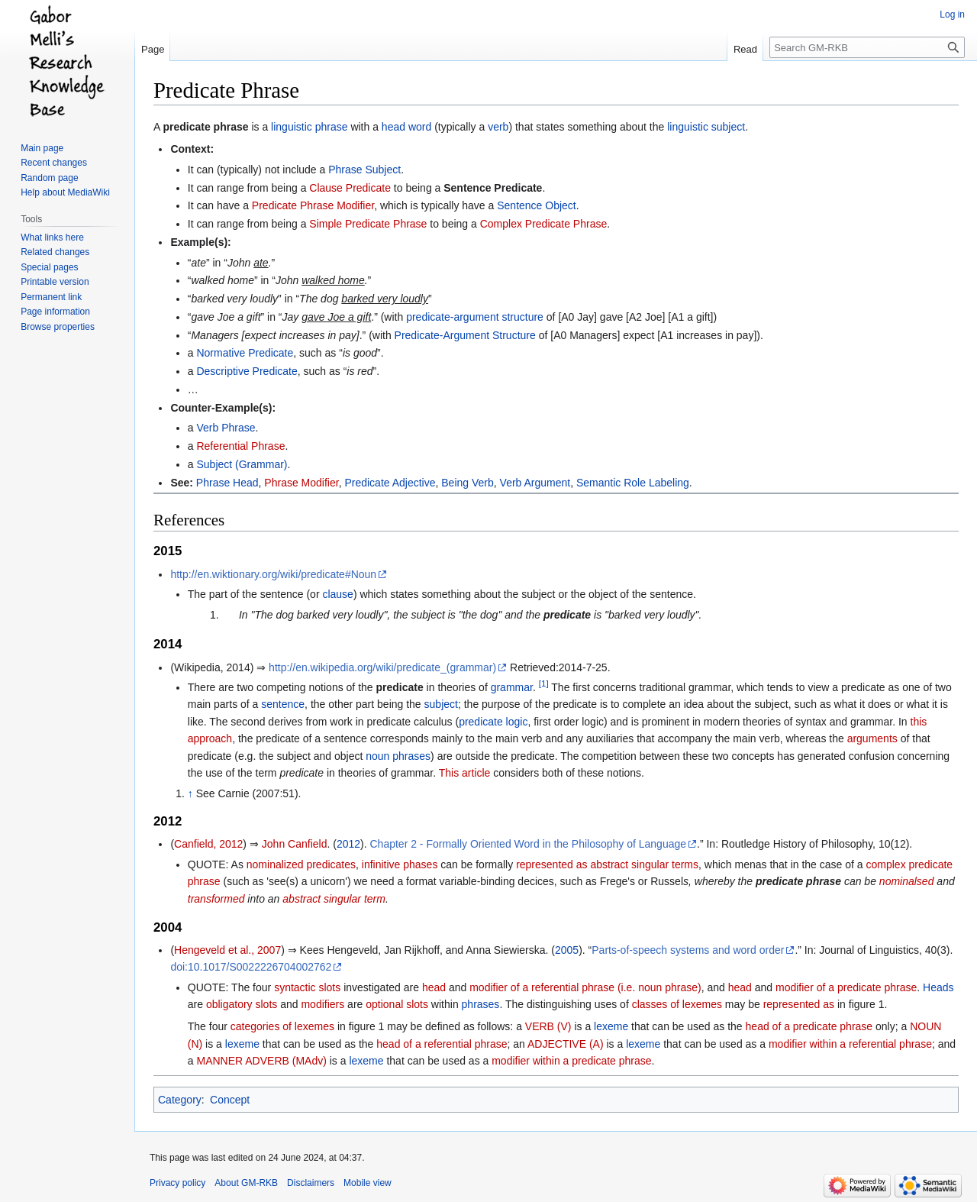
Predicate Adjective (389, 483)
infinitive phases (400, 864)
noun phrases (398, 756)
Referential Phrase (240, 446)
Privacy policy (177, 1183)
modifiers (322, 1004)
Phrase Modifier (301, 483)
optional (384, 1004)
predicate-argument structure (474, 317)
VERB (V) (548, 1026)
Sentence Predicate (492, 188)
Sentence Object (536, 205)
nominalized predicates (301, 864)
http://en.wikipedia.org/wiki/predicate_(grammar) (382, 667)
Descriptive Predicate (246, 371)
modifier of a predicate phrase (846, 987)
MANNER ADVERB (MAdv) (261, 1061)
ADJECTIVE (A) (565, 1044)
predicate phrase (205, 127)
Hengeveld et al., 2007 (227, 950)
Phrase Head (227, 483)
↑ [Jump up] (190, 793)
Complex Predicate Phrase (544, 224)
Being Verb (467, 483)
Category (180, 1100)
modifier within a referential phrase (850, 1044)
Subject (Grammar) (241, 464)
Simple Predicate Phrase (368, 224)
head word (406, 127)
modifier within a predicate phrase (571, 1061)
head (434, 987)
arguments (872, 738)
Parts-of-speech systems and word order (688, 950)
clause (337, 594)
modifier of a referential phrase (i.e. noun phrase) (585, 987)
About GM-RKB (246, 1183)
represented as (551, 864)
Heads (938, 987)
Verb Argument (535, 483)
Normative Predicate (244, 353)
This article (465, 773)
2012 (348, 844)
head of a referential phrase (441, 1044)
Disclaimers (310, 1183)
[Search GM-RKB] (867, 47)
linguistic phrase (309, 127)
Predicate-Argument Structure (465, 335)
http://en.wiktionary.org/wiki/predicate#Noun (273, 574)
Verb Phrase (225, 428)
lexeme (611, 1026)
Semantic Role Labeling (632, 483)
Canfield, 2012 (208, 844)
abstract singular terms (644, 864)
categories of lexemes (282, 1026)
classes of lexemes (677, 1004)
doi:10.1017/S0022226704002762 (250, 967)
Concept (230, 1100)
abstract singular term (333, 899)
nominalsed (906, 881)
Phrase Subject (364, 169)
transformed (216, 899)
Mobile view (367, 1183)
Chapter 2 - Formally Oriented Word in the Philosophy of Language (528, 844)
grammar (512, 687)
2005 (567, 950)
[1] (544, 683)
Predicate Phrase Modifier (313, 205)
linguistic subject (706, 127)
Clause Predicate (350, 188)
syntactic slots (307, 987)
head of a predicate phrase (809, 1026)
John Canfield (294, 844)
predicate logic (493, 722)
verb (498, 127)
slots (267, 1004)
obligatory (229, 1004)
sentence (283, 704)
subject (441, 704)
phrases (481, 1004)
